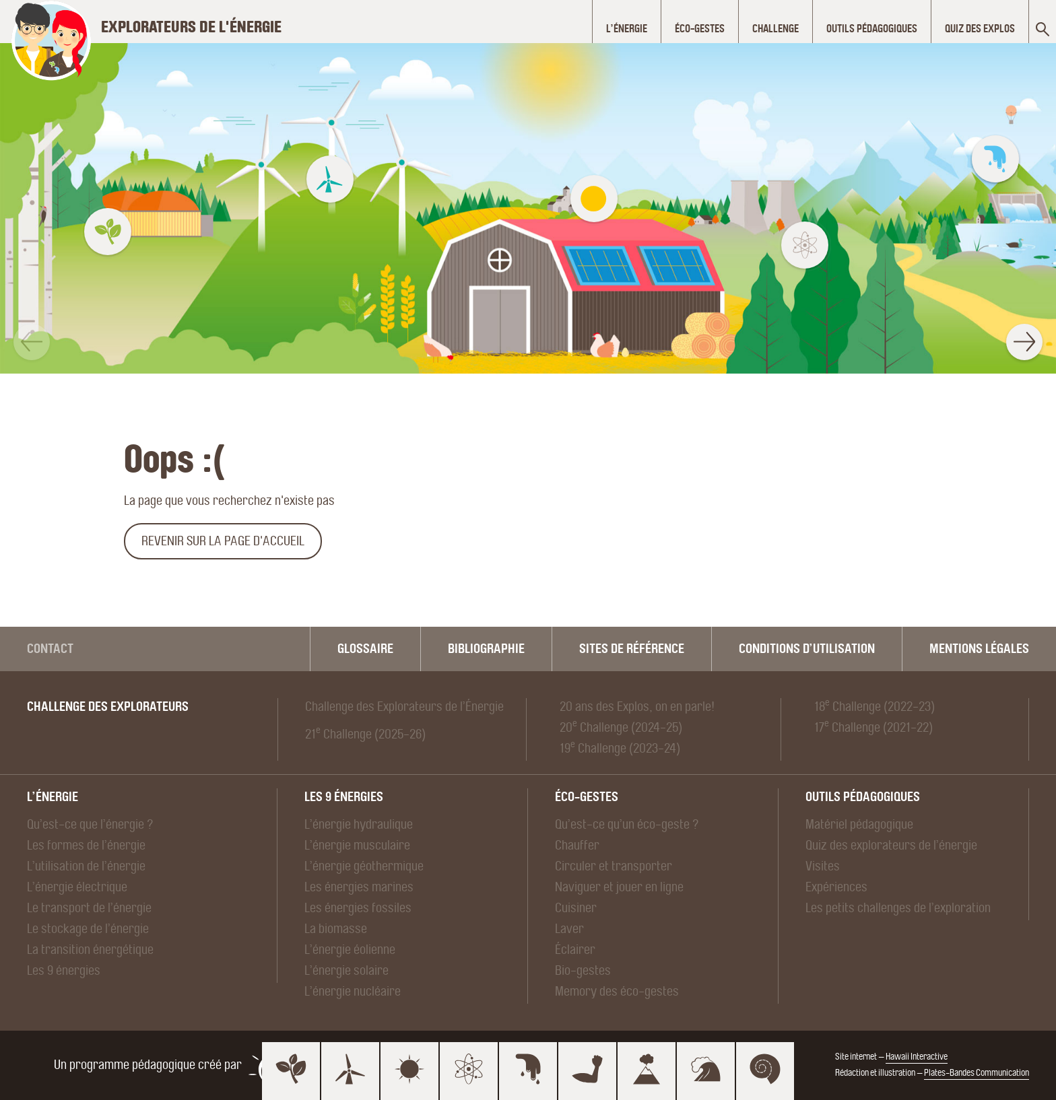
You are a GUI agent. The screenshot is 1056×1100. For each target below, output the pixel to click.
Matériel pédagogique (859, 824)
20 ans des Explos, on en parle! (637, 706)
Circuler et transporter (613, 866)
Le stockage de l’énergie (88, 928)
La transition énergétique (90, 949)
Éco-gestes (586, 796)
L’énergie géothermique (364, 866)
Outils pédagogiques (862, 796)
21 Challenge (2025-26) (365, 734)
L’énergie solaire (346, 970)
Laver (569, 928)
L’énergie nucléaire (352, 991)
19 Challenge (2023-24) (620, 748)
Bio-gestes (583, 970)
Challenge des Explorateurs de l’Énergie (404, 706)
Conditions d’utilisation (807, 648)
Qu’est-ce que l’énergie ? (90, 824)
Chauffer (577, 845)
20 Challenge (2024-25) (621, 727)
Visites (822, 866)
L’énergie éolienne (349, 949)
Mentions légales (979, 648)
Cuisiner (576, 908)
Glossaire (365, 648)
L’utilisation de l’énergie (86, 866)
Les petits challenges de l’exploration (898, 908)
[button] (31, 342)
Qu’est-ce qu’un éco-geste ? (627, 824)
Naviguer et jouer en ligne (619, 887)
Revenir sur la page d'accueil (222, 541)
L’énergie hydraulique (358, 824)
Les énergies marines (359, 887)
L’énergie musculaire (357, 845)
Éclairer (575, 949)
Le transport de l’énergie (89, 908)
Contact (50, 648)
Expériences (836, 887)
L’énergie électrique (77, 887)
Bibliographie (486, 648)
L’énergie (52, 796)
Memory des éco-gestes (617, 991)
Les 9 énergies (63, 970)
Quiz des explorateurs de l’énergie (891, 845)
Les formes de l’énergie (86, 845)
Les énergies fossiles (357, 908)
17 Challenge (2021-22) (873, 727)
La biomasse (335, 928)
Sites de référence (631, 648)
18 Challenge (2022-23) (874, 706)
